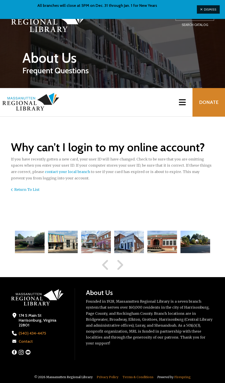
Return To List (27, 189)
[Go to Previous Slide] (105, 265)
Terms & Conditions (138, 377)
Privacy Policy (107, 377)
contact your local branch (68, 171)
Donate (208, 102)
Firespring (182, 377)
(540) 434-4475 (32, 333)
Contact (26, 341)
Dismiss (208, 9)
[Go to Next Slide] (120, 265)
